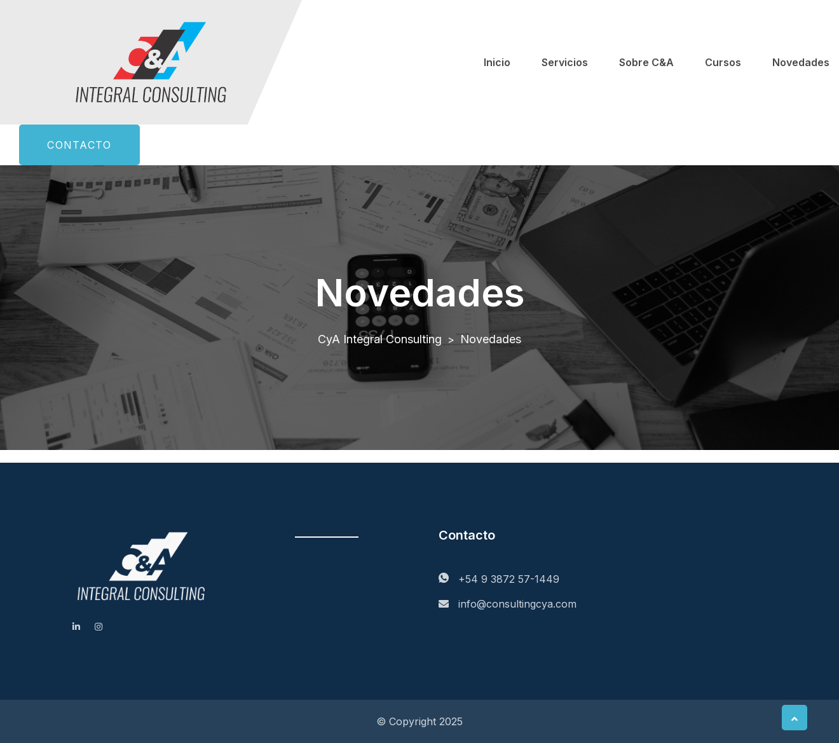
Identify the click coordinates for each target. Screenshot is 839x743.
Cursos (723, 62)
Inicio (497, 62)
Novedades (800, 62)
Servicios (565, 62)
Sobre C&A (646, 62)
